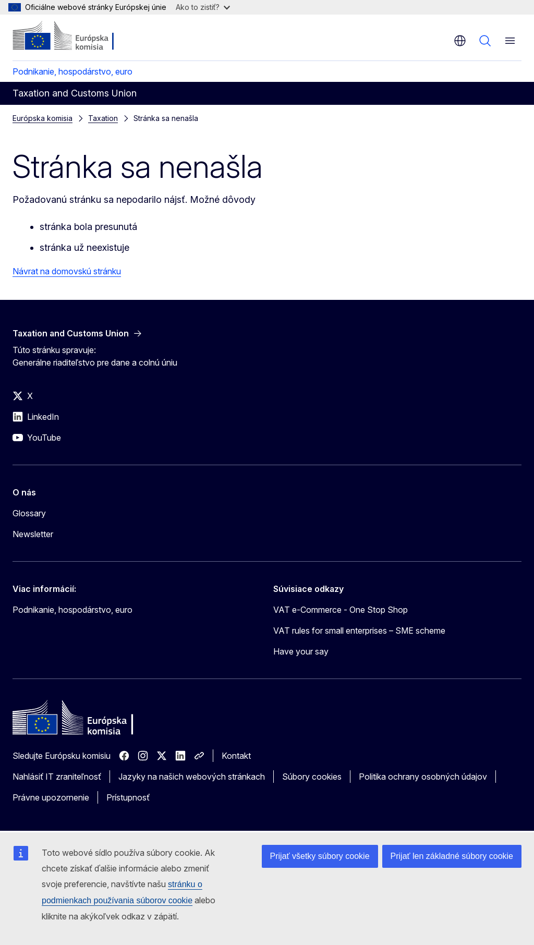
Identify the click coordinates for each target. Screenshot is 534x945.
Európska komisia (42, 118)
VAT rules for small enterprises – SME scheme (359, 630)
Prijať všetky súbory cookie (320, 856)
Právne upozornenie (51, 797)
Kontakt (236, 755)
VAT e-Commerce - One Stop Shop (340, 609)
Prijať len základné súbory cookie (452, 856)
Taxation (103, 118)
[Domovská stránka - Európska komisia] (76, 36)
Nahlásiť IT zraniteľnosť (57, 776)
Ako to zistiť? (203, 7)
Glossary (29, 513)
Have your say (301, 651)
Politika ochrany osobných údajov (423, 776)
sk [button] (460, 40)
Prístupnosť (128, 797)
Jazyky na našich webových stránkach (191, 776)
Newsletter (33, 534)
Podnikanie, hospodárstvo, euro (72, 71)
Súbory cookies (312, 776)
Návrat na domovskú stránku (67, 271)
